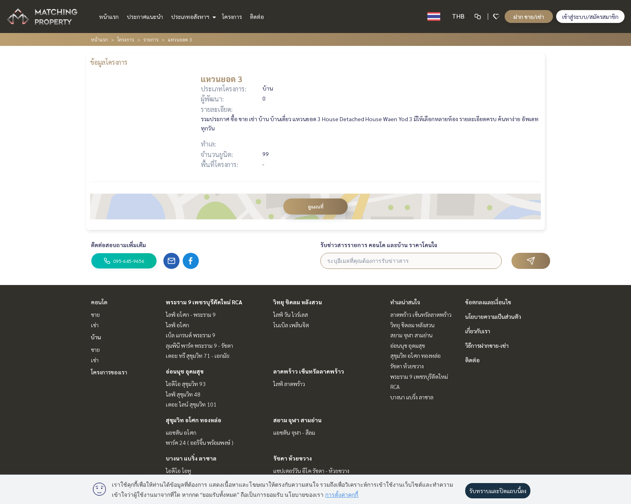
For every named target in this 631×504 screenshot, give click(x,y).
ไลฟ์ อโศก (177, 324)
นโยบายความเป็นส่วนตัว (493, 316)
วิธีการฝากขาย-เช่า (487, 345)
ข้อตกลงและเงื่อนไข (488, 302)
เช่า (95, 324)
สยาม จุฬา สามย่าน (297, 419)
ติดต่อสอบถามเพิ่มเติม (118, 244)
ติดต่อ (257, 16)
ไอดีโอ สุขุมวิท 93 (186, 383)
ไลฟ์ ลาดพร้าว (289, 383)
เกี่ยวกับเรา (477, 331)
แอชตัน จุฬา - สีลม (294, 432)
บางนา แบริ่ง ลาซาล (191, 458)
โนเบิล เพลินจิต (291, 324)
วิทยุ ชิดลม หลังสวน (297, 302)
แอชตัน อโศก (181, 432)
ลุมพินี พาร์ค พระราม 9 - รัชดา (199, 345)
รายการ (151, 39)
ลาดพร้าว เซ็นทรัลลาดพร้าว (308, 371)
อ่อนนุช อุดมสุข (185, 371)
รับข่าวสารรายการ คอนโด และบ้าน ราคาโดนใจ (378, 244)
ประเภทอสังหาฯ (192, 16)
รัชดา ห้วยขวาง (292, 458)
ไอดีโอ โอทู (178, 470)
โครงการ (232, 16)
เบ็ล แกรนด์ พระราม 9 (190, 335)
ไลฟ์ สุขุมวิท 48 (183, 394)
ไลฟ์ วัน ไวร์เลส (290, 314)
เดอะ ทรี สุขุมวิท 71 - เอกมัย (197, 355)
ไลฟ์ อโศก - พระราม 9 (191, 314)
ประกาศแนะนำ (145, 16)
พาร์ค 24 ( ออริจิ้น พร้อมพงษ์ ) (199, 442)
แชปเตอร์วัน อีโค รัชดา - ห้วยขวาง (311, 470)
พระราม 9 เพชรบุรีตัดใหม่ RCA (204, 302)
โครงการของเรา (109, 372)
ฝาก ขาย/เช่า (528, 16)
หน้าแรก (109, 16)
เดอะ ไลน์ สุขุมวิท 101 (191, 404)
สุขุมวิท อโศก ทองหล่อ (193, 419)
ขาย (95, 314)
